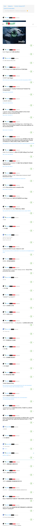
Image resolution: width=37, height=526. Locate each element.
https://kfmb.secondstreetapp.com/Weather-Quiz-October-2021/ (14, 156)
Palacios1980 (8, 36)
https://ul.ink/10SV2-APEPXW (8, 132)
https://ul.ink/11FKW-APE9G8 (8, 70)
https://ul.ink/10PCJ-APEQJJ (8, 144)
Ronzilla (7, 17)
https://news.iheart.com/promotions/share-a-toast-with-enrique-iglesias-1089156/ (17, 58)
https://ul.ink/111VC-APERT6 (8, 167)
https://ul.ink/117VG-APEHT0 (8, 108)
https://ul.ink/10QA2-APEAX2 (8, 81)
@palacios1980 (5, 433)
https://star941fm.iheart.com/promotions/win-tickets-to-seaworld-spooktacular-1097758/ (18, 121)
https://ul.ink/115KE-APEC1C (8, 93)
